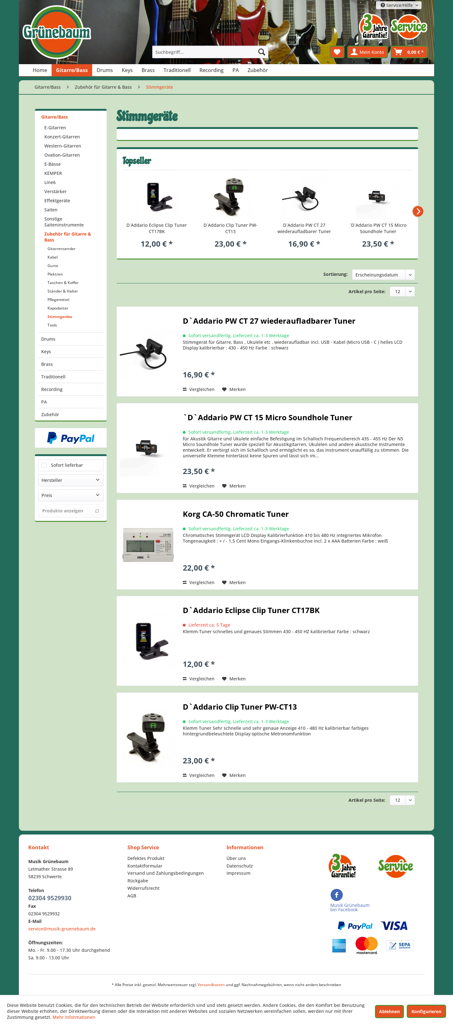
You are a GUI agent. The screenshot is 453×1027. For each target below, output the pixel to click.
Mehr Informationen (74, 1017)
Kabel (53, 257)
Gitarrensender (62, 248)
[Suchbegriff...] (210, 52)
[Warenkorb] (409, 52)
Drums (48, 339)
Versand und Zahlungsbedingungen (165, 873)
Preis (47, 495)
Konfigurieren (426, 1011)
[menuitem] (210, 52)
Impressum (238, 873)
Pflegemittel (58, 299)
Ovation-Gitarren (62, 155)
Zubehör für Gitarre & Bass (67, 237)
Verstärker (55, 191)
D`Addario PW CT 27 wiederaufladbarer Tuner (304, 228)
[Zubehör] (257, 70)
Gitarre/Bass (54, 117)
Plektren (55, 274)
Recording (52, 389)
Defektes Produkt (145, 858)
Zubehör (50, 414)
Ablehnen (389, 1011)
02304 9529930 (49, 898)
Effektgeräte (57, 201)
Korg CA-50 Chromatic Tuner (236, 515)
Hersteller (52, 480)
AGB (131, 896)
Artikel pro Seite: (367, 291)
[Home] (40, 70)
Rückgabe (137, 881)
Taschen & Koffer (63, 282)
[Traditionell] (177, 70)
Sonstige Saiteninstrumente (64, 222)
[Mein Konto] (367, 52)
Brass (47, 364)
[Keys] (127, 70)
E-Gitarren (55, 128)
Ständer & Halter (63, 291)
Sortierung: (335, 274)
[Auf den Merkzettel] (234, 389)
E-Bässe (52, 164)
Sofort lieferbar (67, 465)
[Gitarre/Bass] (72, 70)
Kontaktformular (144, 866)
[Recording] (211, 70)
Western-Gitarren (62, 146)
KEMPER (53, 173)
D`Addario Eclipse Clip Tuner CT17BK (156, 228)
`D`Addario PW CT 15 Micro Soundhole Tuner (378, 228)
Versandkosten (211, 984)
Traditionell (53, 377)
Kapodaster (58, 308)
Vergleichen (199, 389)
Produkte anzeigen (70, 511)
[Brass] (148, 70)
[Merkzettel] (337, 52)
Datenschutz (239, 866)
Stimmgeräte (60, 316)
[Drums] (104, 70)
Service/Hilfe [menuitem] (397, 5)
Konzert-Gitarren (62, 137)
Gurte (53, 265)
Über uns (236, 858)
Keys (46, 351)
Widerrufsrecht (143, 888)
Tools (52, 325)
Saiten (51, 210)
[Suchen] (261, 52)
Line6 (50, 182)
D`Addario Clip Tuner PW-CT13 (231, 228)
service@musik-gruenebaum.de (62, 929)
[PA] (235, 70)
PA (44, 402)
